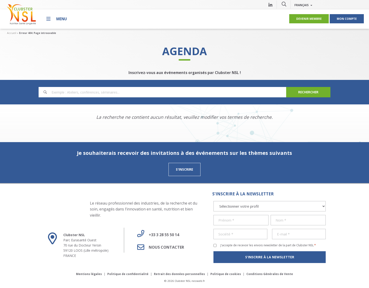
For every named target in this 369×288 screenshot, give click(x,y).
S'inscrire (184, 169)
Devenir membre (309, 19)
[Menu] (56, 19)
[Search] (308, 92)
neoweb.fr (198, 281)
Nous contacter (159, 247)
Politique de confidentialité (127, 274)
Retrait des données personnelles (179, 274)
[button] (284, 4)
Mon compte (347, 19)
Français (303, 5)
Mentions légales (89, 274)
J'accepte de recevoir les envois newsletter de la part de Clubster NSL (268, 245)
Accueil (11, 33)
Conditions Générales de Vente (269, 274)
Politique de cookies (225, 274)
